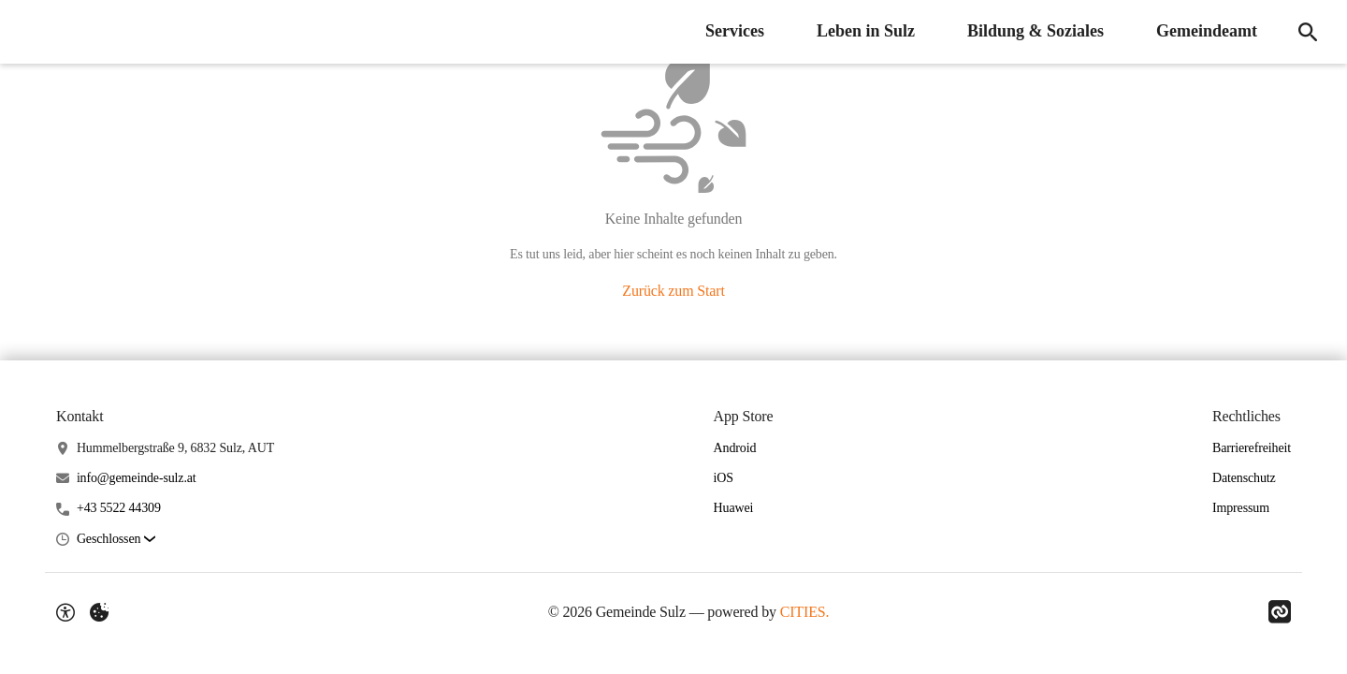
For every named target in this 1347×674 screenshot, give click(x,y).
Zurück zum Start (673, 291)
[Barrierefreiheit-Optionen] (65, 612)
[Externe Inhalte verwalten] (99, 612)
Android (735, 448)
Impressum (1240, 508)
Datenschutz (1244, 478)
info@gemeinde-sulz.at (136, 478)
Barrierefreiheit (1251, 448)
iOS (723, 478)
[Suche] (1308, 32)
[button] (116, 539)
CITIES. (805, 612)
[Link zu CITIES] (1279, 612)
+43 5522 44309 (119, 508)
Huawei (734, 508)
